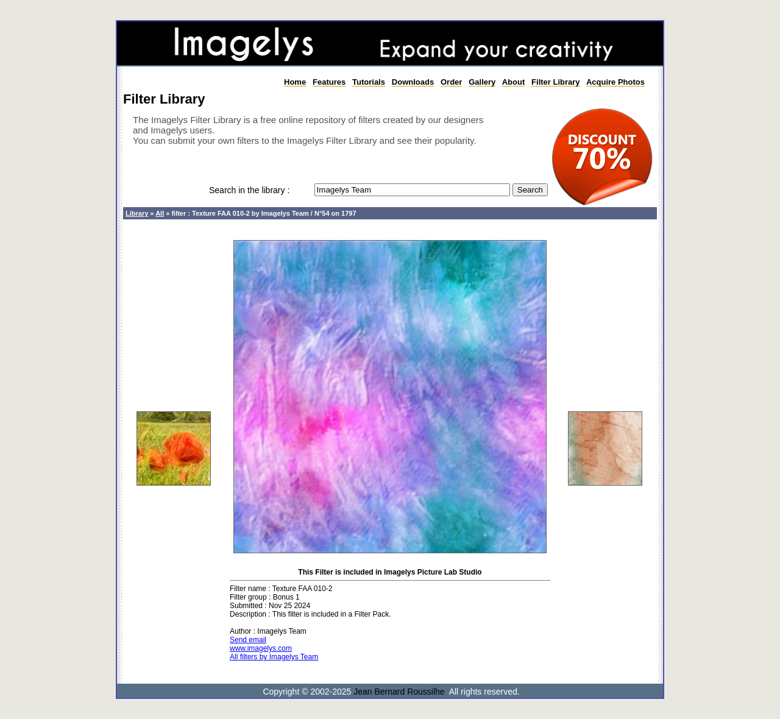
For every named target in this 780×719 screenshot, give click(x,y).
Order (451, 82)
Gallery (482, 82)
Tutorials (368, 82)
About (513, 82)
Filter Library (555, 82)
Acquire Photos (615, 82)
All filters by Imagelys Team (274, 657)
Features (329, 82)
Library (137, 213)
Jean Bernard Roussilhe (398, 691)
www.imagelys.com (261, 648)
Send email (248, 640)
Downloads (413, 82)
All (159, 213)
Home (295, 82)
